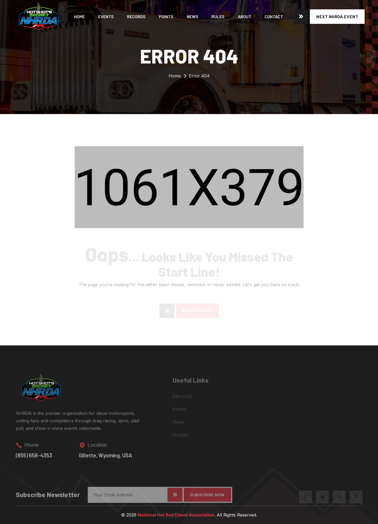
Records (136, 16)
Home (79, 16)
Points (166, 16)
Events (106, 16)
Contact (274, 16)
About (244, 16)
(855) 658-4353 (34, 458)
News (192, 16)
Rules (218, 16)
